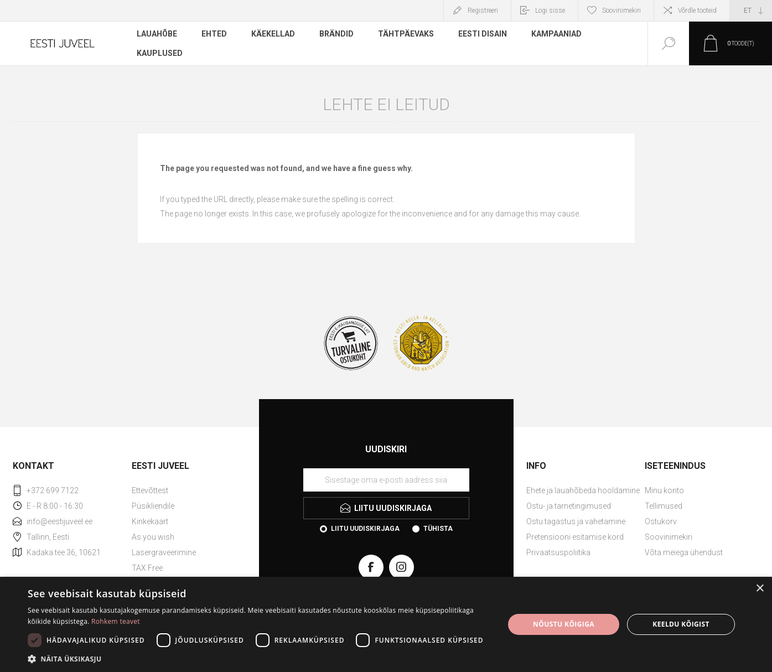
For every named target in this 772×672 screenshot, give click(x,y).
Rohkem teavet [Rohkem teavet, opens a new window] (115, 621)
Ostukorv (661, 521)
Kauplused (160, 52)
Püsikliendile (153, 506)
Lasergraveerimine (164, 552)
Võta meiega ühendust (684, 552)
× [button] (759, 589)
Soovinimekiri (668, 537)
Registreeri (483, 10)
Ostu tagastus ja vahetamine (575, 521)
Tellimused (663, 506)
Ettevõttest (150, 490)
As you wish (153, 537)
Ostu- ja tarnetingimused (568, 506)
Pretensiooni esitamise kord (575, 537)
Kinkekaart (150, 521)
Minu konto (664, 490)
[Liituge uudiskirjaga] (386, 480)
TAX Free (147, 568)
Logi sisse (550, 10)
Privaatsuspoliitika (558, 552)
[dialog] (386, 624)
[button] (259, 658)
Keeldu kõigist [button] (680, 624)
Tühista (438, 529)
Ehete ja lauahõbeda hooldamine (583, 490)
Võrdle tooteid (697, 10)
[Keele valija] (751, 10)
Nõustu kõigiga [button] (563, 624)
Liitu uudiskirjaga (365, 529)
